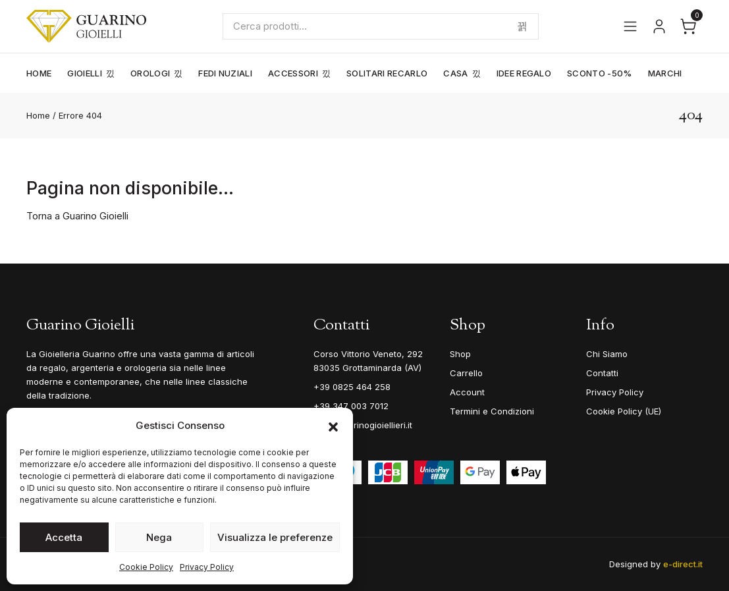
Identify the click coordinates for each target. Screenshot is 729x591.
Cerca (522, 26)
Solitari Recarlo (386, 73)
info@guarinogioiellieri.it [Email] (362, 425)
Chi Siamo (607, 354)
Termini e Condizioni (492, 411)
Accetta (63, 537)
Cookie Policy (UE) (623, 411)
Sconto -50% (599, 73)
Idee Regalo (524, 73)
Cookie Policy (146, 567)
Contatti (602, 373)
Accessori (293, 73)
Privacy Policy (207, 567)
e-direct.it (683, 564)
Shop (460, 354)
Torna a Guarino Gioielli (77, 216)
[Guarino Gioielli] (86, 26)
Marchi (665, 73)
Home (38, 73)
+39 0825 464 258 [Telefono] (352, 386)
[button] (333, 425)
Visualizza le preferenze (275, 537)
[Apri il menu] (630, 26)
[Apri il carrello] (688, 26)
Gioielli (84, 73)
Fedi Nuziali (225, 73)
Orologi (150, 73)
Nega (159, 537)
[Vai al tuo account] (659, 26)
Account (467, 392)
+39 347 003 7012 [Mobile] (351, 406)
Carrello (466, 373)
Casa (455, 73)
